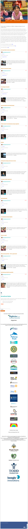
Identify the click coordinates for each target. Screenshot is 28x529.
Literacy (3, 112)
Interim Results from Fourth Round (7, 105)
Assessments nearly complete (6, 216)
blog (8, 47)
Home (3, 20)
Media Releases (17, 20)
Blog (11, 20)
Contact (4, 22)
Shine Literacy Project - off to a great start (9, 253)
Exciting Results (4, 198)
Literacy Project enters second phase (8, 49)
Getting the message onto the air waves (8, 160)
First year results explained (6, 179)
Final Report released (5, 86)
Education (3, 260)
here (12, 44)
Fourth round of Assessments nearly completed (10, 123)
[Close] (1, 293)
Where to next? (4, 235)
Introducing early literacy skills (7, 272)
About (7, 20)
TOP (24, 527)
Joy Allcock (3, 72)
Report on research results (6, 68)
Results (23, 20)
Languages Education (4, 75)
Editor (2, 183)
